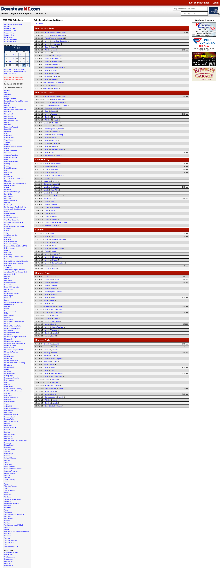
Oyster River (8, 410)
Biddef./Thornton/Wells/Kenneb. (15, 109)
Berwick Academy (10, 107)
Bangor (6, 96)
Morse (6, 354)
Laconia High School (11, 293)
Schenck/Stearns (10, 458)
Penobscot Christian (11, 414)
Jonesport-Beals (10, 274)
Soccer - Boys (9, 33)
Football (7, 26)
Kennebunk (8, 280)
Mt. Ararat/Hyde (9, 373)
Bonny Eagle (8, 116)
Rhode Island (8, 445)
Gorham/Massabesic (11, 218)
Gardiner (7, 211)
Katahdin (7, 276)
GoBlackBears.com (11, 552)
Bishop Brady (8, 114)
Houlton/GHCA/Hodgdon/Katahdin (16, 261)
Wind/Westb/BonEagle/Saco (14, 514)
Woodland (7, 534)
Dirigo (6, 170)
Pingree (7, 423)
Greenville (7, 228)
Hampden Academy (11, 244)
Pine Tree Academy (11, 421)
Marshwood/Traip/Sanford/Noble (15, 337)
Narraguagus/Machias (12, 378)
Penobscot (8, 412)
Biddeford (7, 112)
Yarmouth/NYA (9, 542)
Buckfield (7, 129)
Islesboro (7, 265)
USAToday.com (9, 557)
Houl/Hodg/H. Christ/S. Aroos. (14, 257)
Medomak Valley (10, 345)
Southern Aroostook (11, 471)
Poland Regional (10, 428)
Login (215, 3)
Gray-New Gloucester (11, 220)
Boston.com (8, 555)
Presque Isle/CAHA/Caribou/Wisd (15, 440)
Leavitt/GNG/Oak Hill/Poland (14, 302)
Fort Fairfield (8, 196)
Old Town (7, 399)
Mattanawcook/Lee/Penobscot (14, 343)
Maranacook (8, 330)
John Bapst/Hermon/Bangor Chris (15, 272)
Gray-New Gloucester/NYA (13, 222)
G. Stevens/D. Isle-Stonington (14, 209)
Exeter (6, 187)
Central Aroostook (10, 151)
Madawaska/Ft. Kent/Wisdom (14, 322)
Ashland (7, 90)
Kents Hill (7, 285)
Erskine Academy (10, 185)
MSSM (6, 369)
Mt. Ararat (7, 371)
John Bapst (8, 267)
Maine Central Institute (12, 328)
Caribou (7, 142)
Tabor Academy (9, 479)
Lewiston (7, 306)
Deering (7, 164)
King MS (7, 291)
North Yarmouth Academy (13, 389)
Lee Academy (9, 304)
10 (13, 58)
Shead (6, 462)
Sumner (7, 477)
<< (6, 48)
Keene (6, 278)
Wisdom (7, 529)
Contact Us (40, 13)
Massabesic (8, 339)
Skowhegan (8, 464)
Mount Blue (8, 358)
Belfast (6, 105)
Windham (7, 516)
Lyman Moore (9, 315)
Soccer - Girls (9, 35)
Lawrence (7, 298)
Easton (6, 174)
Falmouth (7, 190)
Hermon (7, 250)
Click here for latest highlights (14, 69)
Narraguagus (8, 376)
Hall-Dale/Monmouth (11, 241)
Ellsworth (7, 181)
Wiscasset (7, 527)
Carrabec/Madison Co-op (13, 146)
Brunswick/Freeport (11, 127)
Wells (6, 510)
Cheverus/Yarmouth (11, 157)
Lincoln (6, 308)
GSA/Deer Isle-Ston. (11, 235)
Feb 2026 (17, 48)
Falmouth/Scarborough (12, 192)
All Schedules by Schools (13, 24)
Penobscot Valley (10, 417)
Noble (6, 382)
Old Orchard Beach (11, 397)
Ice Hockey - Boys (10, 39)
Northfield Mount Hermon (13, 391)
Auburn (6, 92)
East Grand (8, 172)
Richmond (7, 447)
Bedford (7, 103)
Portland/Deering (10, 434)
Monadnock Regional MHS (13, 350)
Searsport (7, 460)
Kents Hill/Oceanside (11, 287)
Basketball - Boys (10, 28)
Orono (6, 404)
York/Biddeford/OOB (11, 547)
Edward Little (8, 177)
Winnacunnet (8, 518)
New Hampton (9, 380)
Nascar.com (8, 559)
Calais (6, 133)
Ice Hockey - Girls (10, 41)
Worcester (7, 536)
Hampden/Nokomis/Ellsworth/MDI (15, 246)
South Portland (9, 467)
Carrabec (7, 144)
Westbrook (8, 512)
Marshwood (8, 334)
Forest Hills (8, 194)
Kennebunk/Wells (10, 283)
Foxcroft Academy (10, 200)
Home (4, 13)
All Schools (39, 24)
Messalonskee (9, 347)
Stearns (7, 475)
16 (10, 61)
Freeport (7, 202)
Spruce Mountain (10, 473)
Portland (7, 432)
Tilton (6, 488)
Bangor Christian (10, 99)
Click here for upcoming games (15, 71)
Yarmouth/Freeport (10, 540)
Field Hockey (8, 37)
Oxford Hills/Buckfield (11, 408)
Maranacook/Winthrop (12, 332)
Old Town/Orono (9, 402)
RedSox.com (8, 565)
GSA (6, 233)
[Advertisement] (204, 124)
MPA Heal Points (10, 74)
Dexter (6, 166)
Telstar (6, 482)
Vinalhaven (8, 497)
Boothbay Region (10, 118)
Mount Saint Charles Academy (14, 363)
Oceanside (8, 395)
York (5, 544)
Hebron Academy (10, 248)
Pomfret (7, 430)
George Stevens (10, 213)
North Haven (8, 386)
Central (6, 148)
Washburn (7, 501)
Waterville (7, 505)
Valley (6, 493)
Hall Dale (7, 237)
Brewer (6, 122)
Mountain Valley (9, 367)
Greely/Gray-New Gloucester (14, 226)
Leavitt (6, 300)
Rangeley (7, 443)
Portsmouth (8, 436)
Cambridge (8, 135)
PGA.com (7, 563)
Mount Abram (8, 356)
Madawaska (8, 319)
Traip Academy (9, 490)
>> (27, 48)
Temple (6, 484)
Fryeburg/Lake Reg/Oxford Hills (15, 207)
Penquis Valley (9, 419)
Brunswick (7, 125)
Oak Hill (7, 393)
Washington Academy (11, 503)
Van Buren (8, 495)
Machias (7, 317)
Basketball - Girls (10, 30)
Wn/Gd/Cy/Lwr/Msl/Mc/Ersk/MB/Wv (16, 531)
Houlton (7, 259)
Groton (6, 231)
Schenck (7, 456)
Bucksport (7, 131)
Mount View (8, 365)
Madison (7, 324)
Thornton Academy (10, 486)
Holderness (8, 254)
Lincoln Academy (10, 311)
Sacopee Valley (9, 449)
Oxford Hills (8, 406)
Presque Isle (8, 438)
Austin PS (7, 94)
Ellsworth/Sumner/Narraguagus (15, 183)
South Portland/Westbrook (13, 469)
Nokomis (7, 384)
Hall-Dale (7, 239)
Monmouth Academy (11, 352)
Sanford (7, 451)
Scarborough (8, 454)
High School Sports (21, 13)
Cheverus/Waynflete (11, 155)
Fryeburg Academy (10, 205)
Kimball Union (9, 289)
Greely (6, 224)
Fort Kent (7, 198)
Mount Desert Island (11, 360)
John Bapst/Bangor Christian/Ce (15, 270)
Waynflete (7, 508)
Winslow (7, 521)
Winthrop (7, 523)
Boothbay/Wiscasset (11, 120)
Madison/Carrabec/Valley (12, 326)
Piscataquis (8, 425)
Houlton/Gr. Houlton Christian (14, 263)
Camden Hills (8, 137)
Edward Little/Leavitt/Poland (13, 179)
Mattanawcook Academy (12, 341)
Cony (6, 159)
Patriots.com (8, 561)
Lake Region (8, 296)
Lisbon (6, 313)
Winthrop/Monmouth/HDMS (13, 525)
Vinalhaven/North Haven (12, 499)
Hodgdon (7, 252)
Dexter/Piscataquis (10, 168)
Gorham (7, 216)
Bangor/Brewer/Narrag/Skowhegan (16, 101)
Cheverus (7, 153)
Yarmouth (7, 538)
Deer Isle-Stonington (11, 161)
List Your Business (199, 3)
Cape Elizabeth (9, 140)
